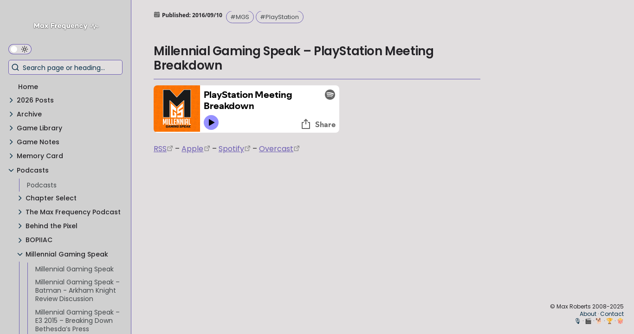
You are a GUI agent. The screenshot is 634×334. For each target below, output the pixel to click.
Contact (612, 314)
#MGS (239, 17)
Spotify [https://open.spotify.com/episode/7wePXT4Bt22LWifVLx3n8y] (231, 148)
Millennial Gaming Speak (74, 269)
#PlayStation (279, 17)
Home (28, 86)
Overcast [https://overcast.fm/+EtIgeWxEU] (276, 148)
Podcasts (42, 185)
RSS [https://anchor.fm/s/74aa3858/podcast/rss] (160, 148)
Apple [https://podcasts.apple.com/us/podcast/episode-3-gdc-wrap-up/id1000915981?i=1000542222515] (192, 148)
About (588, 314)
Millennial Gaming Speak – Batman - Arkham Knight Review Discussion (77, 290)
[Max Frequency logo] (69, 27)
